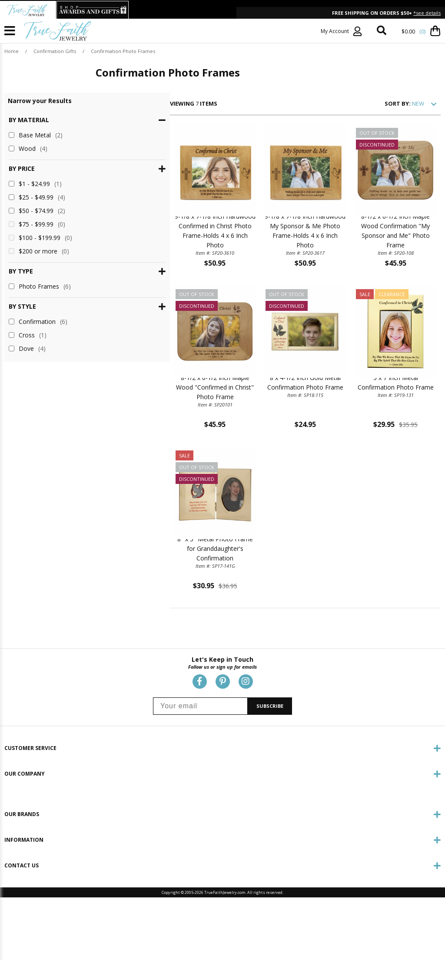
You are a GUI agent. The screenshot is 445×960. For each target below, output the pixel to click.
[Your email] (200, 776)
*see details (427, 13)
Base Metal (36, 135)
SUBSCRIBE (269, 776)
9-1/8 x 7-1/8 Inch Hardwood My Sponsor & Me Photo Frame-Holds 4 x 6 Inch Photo (268, 262)
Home (11, 51)
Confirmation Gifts (54, 51)
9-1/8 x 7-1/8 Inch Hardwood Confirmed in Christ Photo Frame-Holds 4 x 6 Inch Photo (153, 262)
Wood (28, 148)
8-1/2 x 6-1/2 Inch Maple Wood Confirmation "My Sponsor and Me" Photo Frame (383, 262)
